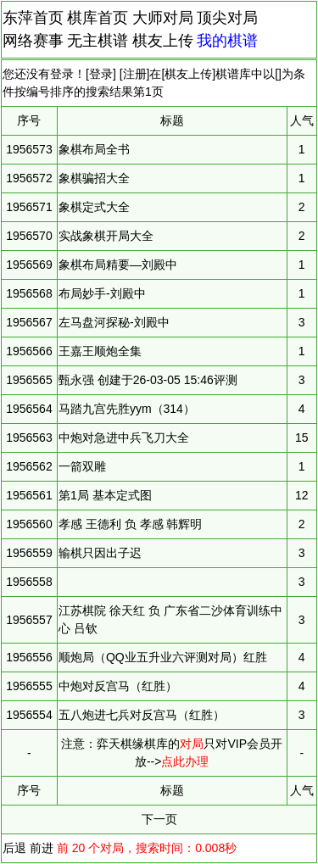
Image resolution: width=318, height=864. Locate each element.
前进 (41, 848)
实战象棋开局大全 (106, 235)
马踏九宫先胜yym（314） (127, 408)
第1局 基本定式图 (105, 495)
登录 (101, 74)
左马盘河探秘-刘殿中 (114, 322)
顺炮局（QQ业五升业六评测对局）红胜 (163, 657)
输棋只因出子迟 (100, 553)
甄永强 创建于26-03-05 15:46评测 (148, 380)
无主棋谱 (97, 40)
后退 (14, 848)
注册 (135, 74)
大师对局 (162, 17)
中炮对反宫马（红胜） (118, 686)
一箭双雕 (82, 466)
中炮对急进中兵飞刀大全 (124, 437)
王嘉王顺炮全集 (100, 351)
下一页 (159, 819)
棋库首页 (97, 17)
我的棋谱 (227, 40)
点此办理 (185, 761)
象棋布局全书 (94, 149)
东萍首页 (33, 17)
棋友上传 (162, 40)
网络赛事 (33, 40)
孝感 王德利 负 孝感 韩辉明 (131, 524)
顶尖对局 (227, 17)
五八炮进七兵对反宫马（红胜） (142, 715)
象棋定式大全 (94, 207)
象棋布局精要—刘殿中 (118, 264)
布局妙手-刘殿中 (102, 293)
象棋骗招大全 (94, 178)
